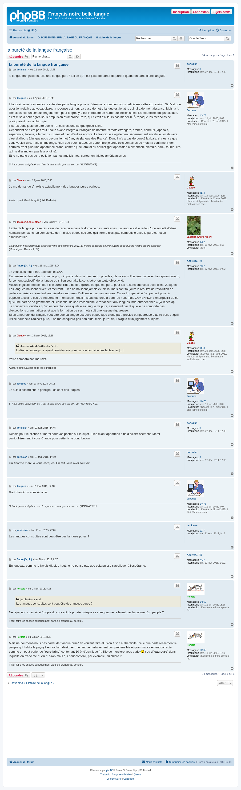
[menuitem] (31, 30)
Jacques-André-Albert (199, 237)
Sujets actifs (221, 12)
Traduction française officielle (115, 774)
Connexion (201, 12)
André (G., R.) (194, 261)
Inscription (181, 12)
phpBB (109, 770)
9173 (202, 193)
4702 (202, 242)
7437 (202, 266)
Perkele (191, 596)
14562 (203, 602)
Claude (191, 187)
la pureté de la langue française (39, 50)
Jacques (191, 110)
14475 (203, 115)
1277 (202, 530)
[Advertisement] (120, 722)
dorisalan (192, 64)
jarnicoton (192, 525)
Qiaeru (137, 774)
